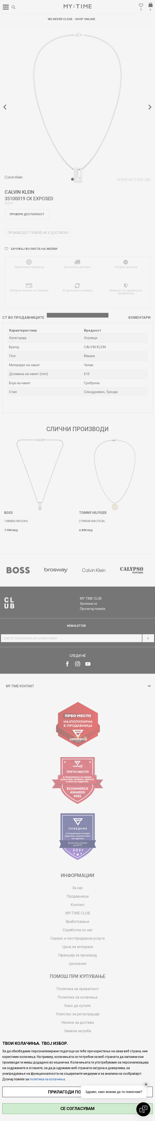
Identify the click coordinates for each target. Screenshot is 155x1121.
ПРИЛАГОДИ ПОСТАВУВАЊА (77, 1091)
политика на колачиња (47, 1079)
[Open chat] (143, 1109)
